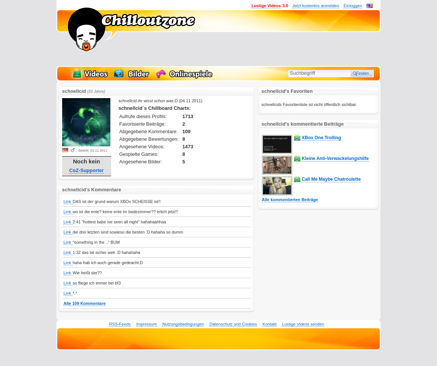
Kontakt (270, 324)
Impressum (146, 324)
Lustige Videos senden (303, 324)
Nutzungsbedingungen (183, 324)
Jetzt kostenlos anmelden (315, 5)
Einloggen (353, 5)
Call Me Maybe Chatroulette (331, 179)
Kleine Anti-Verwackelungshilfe (335, 158)
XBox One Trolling (321, 137)
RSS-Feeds (120, 324)
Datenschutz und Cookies (233, 324)
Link (68, 201)
